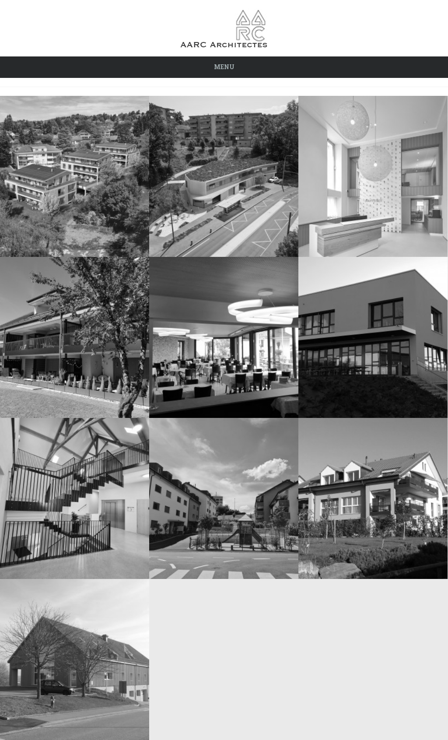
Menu (224, 67)
